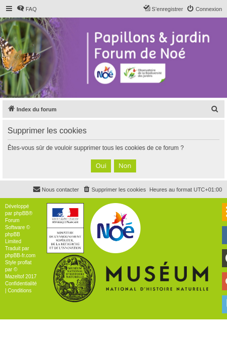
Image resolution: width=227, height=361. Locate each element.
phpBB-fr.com (20, 255)
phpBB (21, 213)
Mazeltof (14, 276)
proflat (25, 262)
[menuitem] (27, 9)
